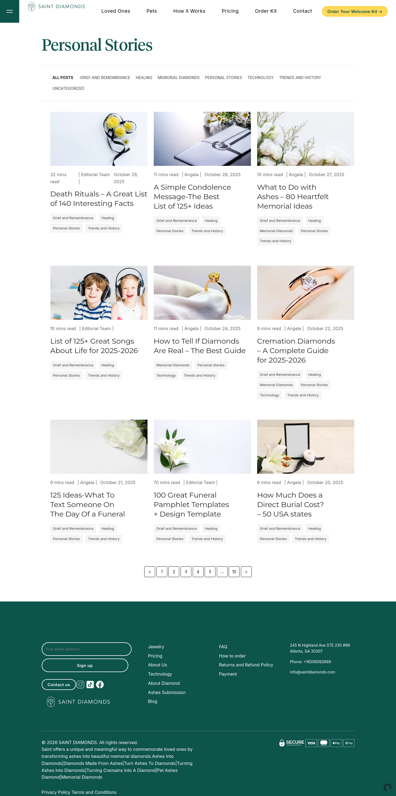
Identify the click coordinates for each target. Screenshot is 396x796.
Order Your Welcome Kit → (354, 11)
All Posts (63, 77)
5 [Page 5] (210, 571)
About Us (157, 664)
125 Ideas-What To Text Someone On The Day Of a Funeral (87, 504)
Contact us (59, 684)
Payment (228, 674)
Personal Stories (223, 77)
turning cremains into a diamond (121, 770)
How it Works (189, 11)
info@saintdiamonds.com (312, 672)
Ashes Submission (167, 692)
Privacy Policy (56, 792)
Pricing (230, 11)
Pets (151, 11)
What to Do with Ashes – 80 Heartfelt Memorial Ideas (293, 196)
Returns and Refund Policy (246, 664)
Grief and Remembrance (105, 77)
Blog (152, 701)
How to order (232, 656)
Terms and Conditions (93, 792)
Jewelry (156, 646)
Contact (302, 11)
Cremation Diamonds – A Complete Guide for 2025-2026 (296, 350)
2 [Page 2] (174, 571)
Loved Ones (116, 11)
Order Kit (266, 11)
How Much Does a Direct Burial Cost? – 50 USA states (290, 504)
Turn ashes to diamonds (149, 763)
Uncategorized (68, 88)
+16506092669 (316, 661)
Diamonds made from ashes (93, 763)
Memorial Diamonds (178, 77)
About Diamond (164, 683)
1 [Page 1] (162, 571)
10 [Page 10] (234, 571)
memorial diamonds (81, 777)
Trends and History (300, 77)
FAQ (223, 646)
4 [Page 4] (198, 571)
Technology (260, 77)
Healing (144, 77)
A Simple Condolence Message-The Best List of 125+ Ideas (192, 196)
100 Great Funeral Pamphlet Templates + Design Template (191, 504)
